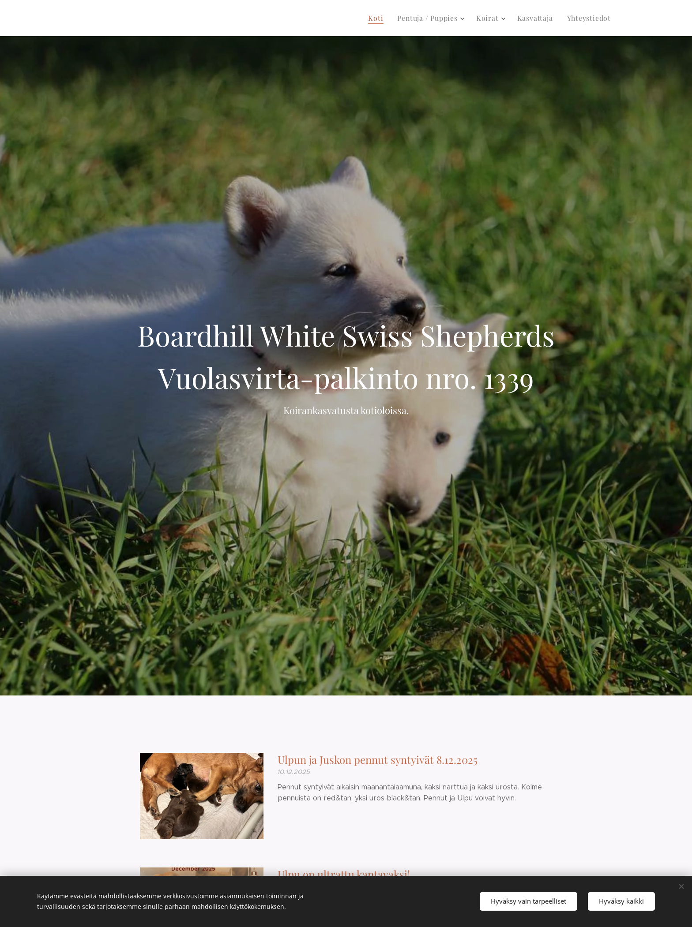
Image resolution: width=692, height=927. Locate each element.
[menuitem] (384, 18)
